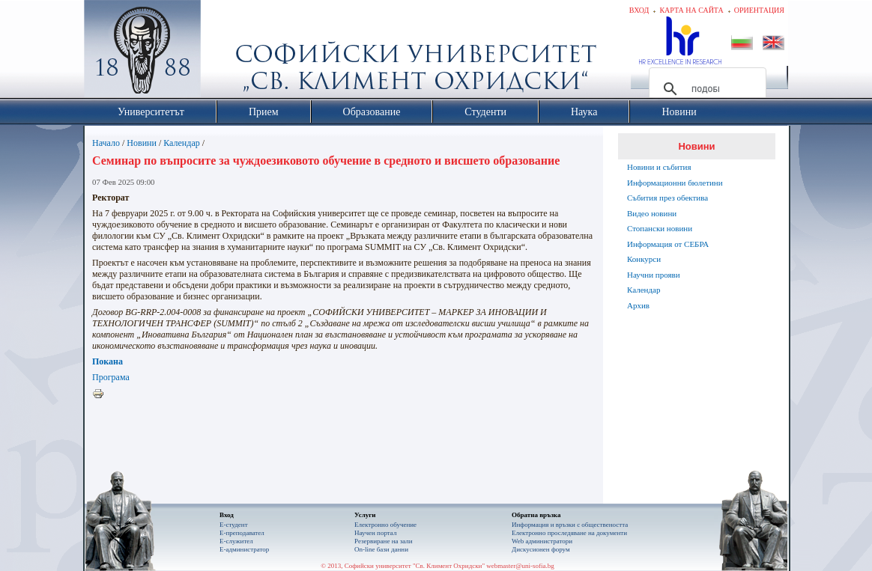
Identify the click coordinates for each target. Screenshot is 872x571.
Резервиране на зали (383, 541)
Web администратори (542, 541)
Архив (638, 305)
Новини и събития (659, 166)
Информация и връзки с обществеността (570, 524)
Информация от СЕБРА (668, 243)
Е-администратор (244, 549)
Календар (181, 143)
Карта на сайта (691, 10)
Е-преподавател (241, 533)
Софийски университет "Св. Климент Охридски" (227, 52)
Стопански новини (659, 228)
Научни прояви (653, 274)
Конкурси (644, 258)
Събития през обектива (667, 197)
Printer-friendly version (102, 394)
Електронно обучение (385, 524)
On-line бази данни (381, 549)
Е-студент (233, 524)
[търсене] (705, 89)
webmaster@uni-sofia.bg (520, 566)
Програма (111, 377)
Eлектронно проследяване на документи (569, 533)
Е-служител (236, 541)
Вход (639, 10)
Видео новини (651, 213)
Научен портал (375, 533)
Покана (107, 361)
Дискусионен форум (541, 549)
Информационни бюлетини (675, 182)
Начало (106, 143)
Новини (142, 143)
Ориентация (759, 10)
